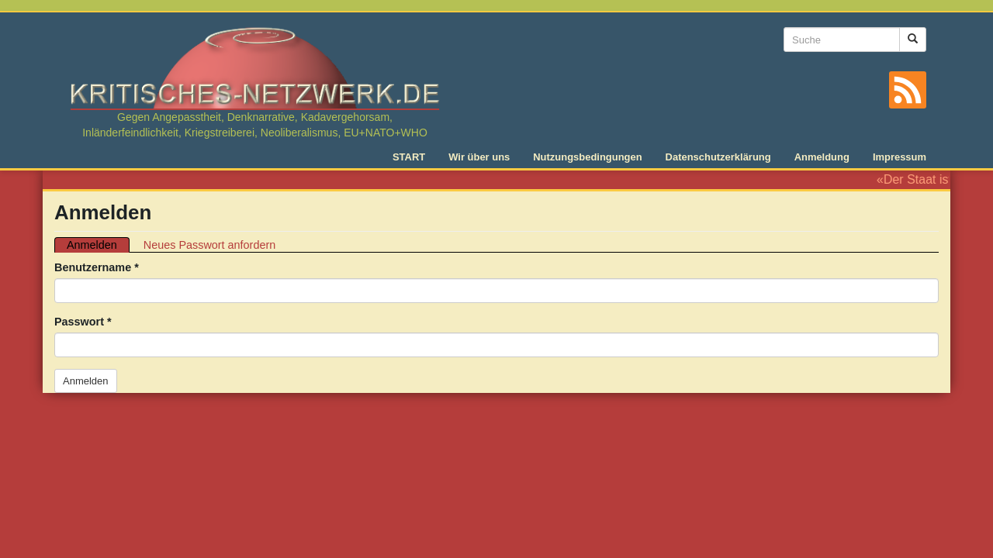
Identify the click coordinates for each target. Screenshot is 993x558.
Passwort (83, 321)
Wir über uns (479, 157)
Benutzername (96, 267)
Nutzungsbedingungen (587, 157)
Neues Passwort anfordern (209, 245)
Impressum (899, 157)
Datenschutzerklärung (718, 157)
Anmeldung (821, 157)
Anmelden (98, 245)
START (409, 157)
